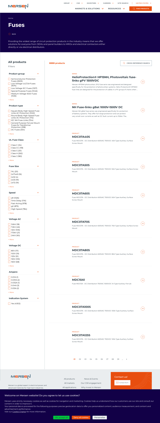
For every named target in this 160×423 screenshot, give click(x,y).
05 (96, 359)
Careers (107, 3)
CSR (78, 3)
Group (67, 3)
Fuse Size (14, 166)
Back (14, 34)
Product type (16, 105)
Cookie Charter (19, 412)
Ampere (13, 272)
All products (69, 379)
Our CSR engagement (91, 383)
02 (80, 359)
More (12, 100)
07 (107, 359)
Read (145, 82)
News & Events (91, 379)
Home (10, 18)
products (142, 8)
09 (118, 359)
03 (85, 359)
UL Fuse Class (16, 140)
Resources (114, 9)
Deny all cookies (81, 417)
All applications (69, 387)
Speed (12, 192)
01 (75, 359)
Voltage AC (15, 219)
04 (91, 359)
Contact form (123, 383)
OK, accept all (61, 417)
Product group (17, 74)
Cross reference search (136, 63)
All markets (69, 383)
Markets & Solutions (87, 9)
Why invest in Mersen (91, 387)
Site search (123, 3)
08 (113, 359)
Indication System (18, 298)
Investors (91, 3)
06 (102, 359)
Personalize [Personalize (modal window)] (99, 417)
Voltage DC (15, 245)
